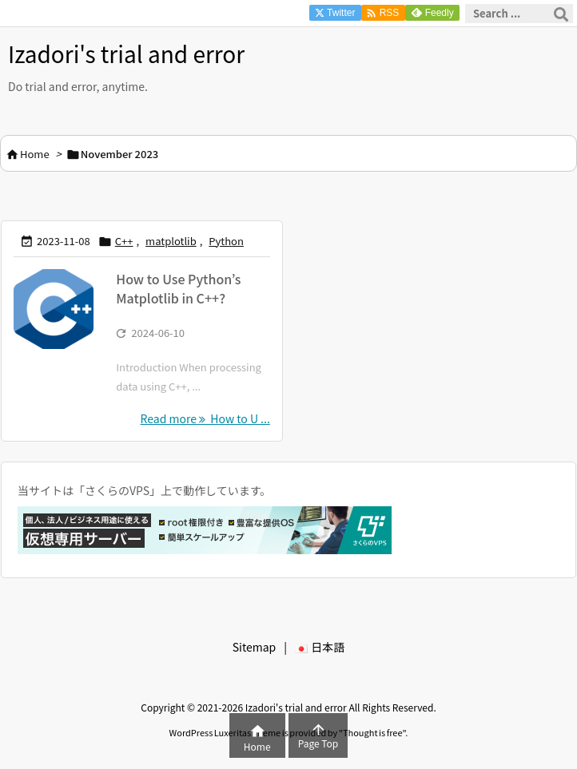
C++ (124, 240)
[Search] (561, 13)
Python (226, 240)
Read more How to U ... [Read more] (205, 418)
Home (35, 153)
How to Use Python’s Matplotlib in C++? (178, 288)
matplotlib (171, 240)
